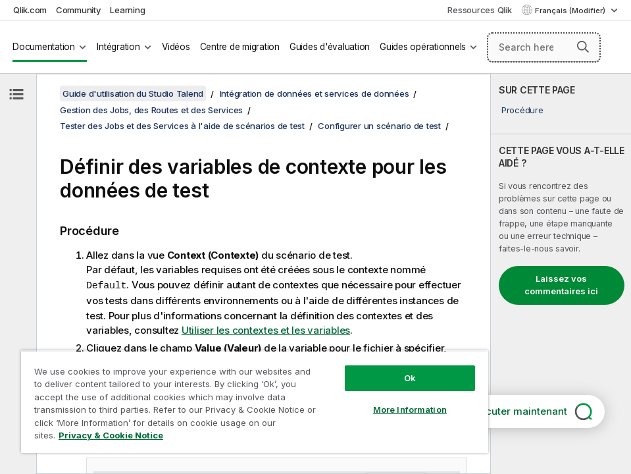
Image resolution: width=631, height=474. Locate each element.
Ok (410, 378)
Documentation (44, 46)
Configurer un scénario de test (379, 125)
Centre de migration (240, 46)
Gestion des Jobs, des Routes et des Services (151, 110)
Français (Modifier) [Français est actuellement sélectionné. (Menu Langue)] (571, 10)
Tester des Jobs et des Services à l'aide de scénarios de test (182, 125)
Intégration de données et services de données (314, 93)
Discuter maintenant (519, 411)
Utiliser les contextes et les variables (266, 329)
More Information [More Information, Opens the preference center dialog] (410, 409)
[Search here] (544, 47)
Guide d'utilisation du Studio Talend (133, 93)
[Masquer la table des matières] (16, 94)
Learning (127, 10)
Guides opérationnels (423, 46)
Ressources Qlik (479, 10)
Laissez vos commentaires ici (561, 285)
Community (78, 10)
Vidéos (176, 46)
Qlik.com (30, 10)
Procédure (522, 110)
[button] (583, 46)
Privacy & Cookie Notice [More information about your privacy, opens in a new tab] (111, 435)
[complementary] (561, 274)
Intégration (118, 46)
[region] (254, 401)
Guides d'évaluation (330, 46)
